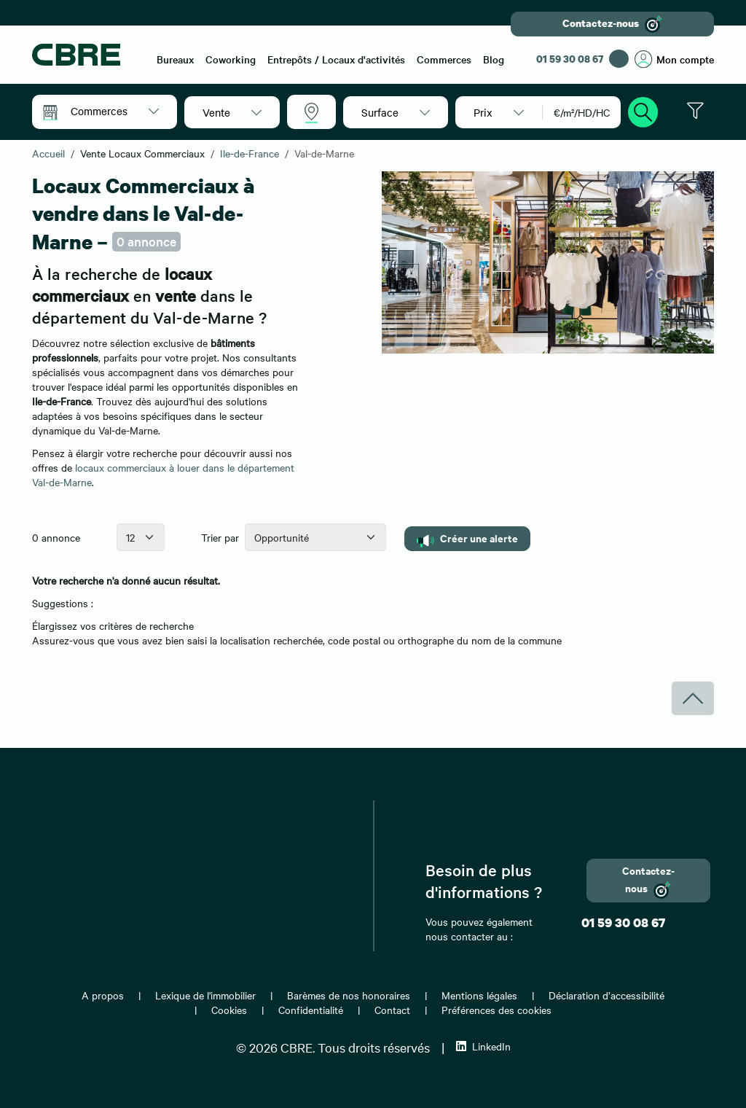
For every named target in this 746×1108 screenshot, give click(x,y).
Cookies (229, 1009)
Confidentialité (310, 1009)
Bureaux (175, 59)
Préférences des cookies (496, 1009)
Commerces (444, 59)
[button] (114, 110)
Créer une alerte (467, 538)
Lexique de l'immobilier (205, 995)
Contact (392, 1009)
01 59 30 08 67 (569, 59)
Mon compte (674, 59)
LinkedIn (483, 1046)
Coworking (230, 59)
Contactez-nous (612, 24)
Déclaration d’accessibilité (606, 995)
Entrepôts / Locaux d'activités (336, 59)
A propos (103, 995)
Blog (493, 59)
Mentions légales (479, 995)
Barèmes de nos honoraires (348, 995)
